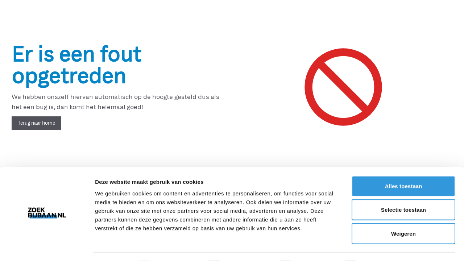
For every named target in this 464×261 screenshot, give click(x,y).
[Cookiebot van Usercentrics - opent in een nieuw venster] (47, 246)
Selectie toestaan (403, 190)
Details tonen (391, 247)
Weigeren (403, 213)
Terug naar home (36, 123)
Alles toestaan (403, 166)
